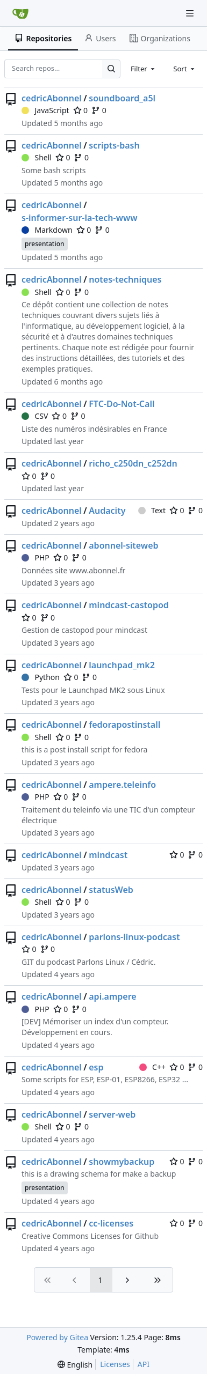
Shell (37, 157)
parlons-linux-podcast (134, 937)
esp (96, 1067)
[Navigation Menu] (191, 13)
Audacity (107, 510)
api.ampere (112, 996)
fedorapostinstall (124, 724)
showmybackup (121, 1161)
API (143, 1364)
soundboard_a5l (122, 98)
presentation (45, 243)
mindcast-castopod (129, 605)
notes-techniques (125, 279)
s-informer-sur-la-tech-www (80, 217)
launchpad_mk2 (122, 665)
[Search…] (111, 69)
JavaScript (45, 110)
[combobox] (143, 68)
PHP (35, 557)
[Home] (20, 13)
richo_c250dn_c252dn (133, 463)
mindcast (108, 854)
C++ (152, 1067)
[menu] (75, 1365)
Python (41, 677)
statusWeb (111, 889)
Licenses (115, 1364)
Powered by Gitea (57, 1337)
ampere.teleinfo (122, 784)
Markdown (47, 230)
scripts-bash (114, 145)
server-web (112, 1114)
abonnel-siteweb (123, 545)
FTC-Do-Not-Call (121, 403)
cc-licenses (111, 1223)
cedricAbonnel (52, 98)
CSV (35, 416)
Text (152, 510)
